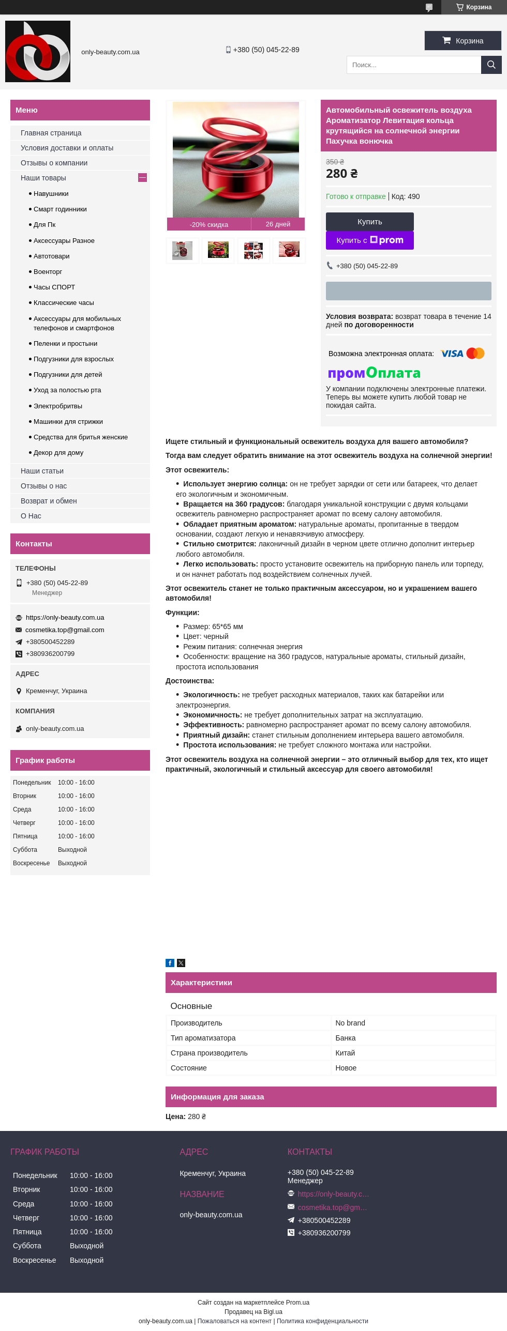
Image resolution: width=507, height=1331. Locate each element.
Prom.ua (297, 1302)
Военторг (48, 272)
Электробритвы (58, 406)
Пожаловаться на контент (235, 1321)
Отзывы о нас (44, 486)
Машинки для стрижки (68, 421)
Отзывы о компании (54, 163)
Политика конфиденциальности (322, 1321)
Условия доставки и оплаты (67, 148)
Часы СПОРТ (54, 287)
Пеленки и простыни (65, 343)
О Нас (31, 516)
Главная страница (51, 133)
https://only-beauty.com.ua (65, 617)
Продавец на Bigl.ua (253, 1311)
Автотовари (52, 256)
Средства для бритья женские (81, 437)
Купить (369, 221)
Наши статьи (42, 471)
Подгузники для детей (68, 374)
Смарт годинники (60, 209)
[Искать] (491, 65)
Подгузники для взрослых (74, 359)
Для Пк (44, 224)
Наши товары (43, 178)
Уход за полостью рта (67, 390)
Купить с (369, 240)
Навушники (51, 193)
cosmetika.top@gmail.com (65, 630)
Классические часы (64, 303)
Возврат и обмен (49, 501)
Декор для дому (58, 452)
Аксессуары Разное (64, 240)
